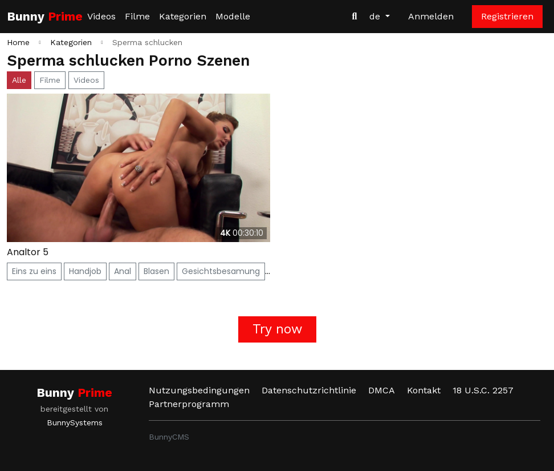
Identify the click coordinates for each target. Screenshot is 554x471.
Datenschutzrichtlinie (309, 390)
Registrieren (507, 16)
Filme (137, 16)
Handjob (85, 271)
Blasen (156, 271)
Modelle (232, 16)
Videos (101, 16)
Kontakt (424, 390)
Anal (122, 271)
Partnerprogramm (189, 403)
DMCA (381, 390)
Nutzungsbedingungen (199, 390)
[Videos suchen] (354, 16)
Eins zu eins (34, 271)
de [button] (376, 16)
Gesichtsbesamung (221, 271)
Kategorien (182, 16)
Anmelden (431, 16)
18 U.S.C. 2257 (483, 390)
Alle (19, 79)
